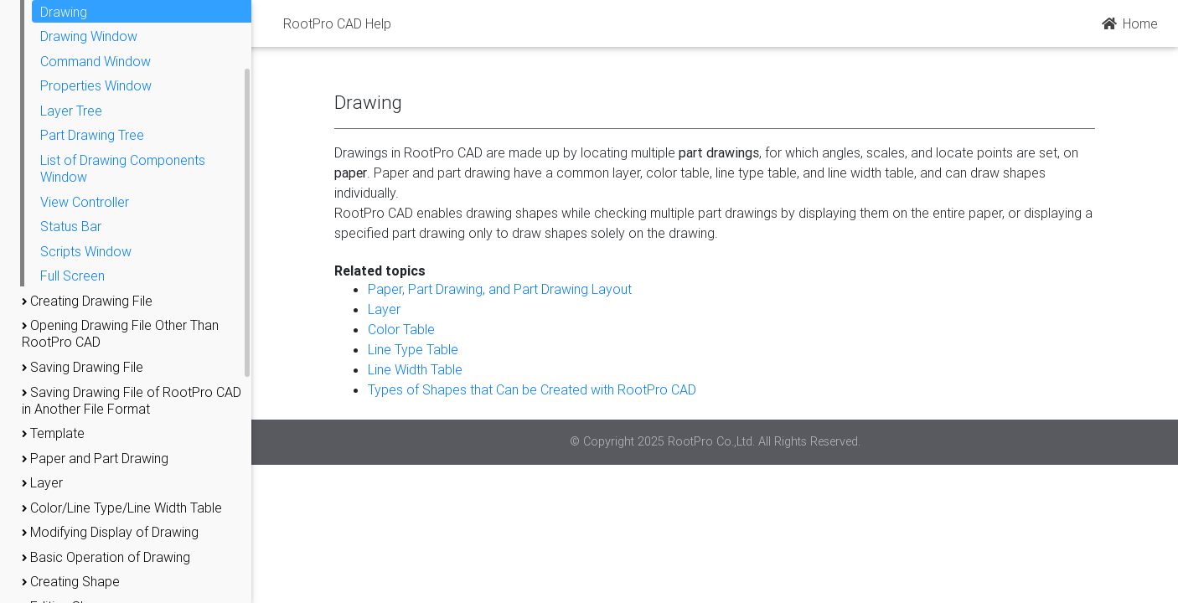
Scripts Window (86, 251)
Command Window (95, 61)
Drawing (63, 11)
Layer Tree (71, 110)
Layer (384, 309)
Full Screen (72, 275)
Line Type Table (413, 349)
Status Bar (70, 226)
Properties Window (96, 85)
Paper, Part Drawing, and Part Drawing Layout (500, 289)
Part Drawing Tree (92, 134)
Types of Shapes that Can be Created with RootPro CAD (532, 389)
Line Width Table (415, 369)
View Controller (84, 201)
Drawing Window (88, 36)
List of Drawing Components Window (122, 168)
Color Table (401, 329)
